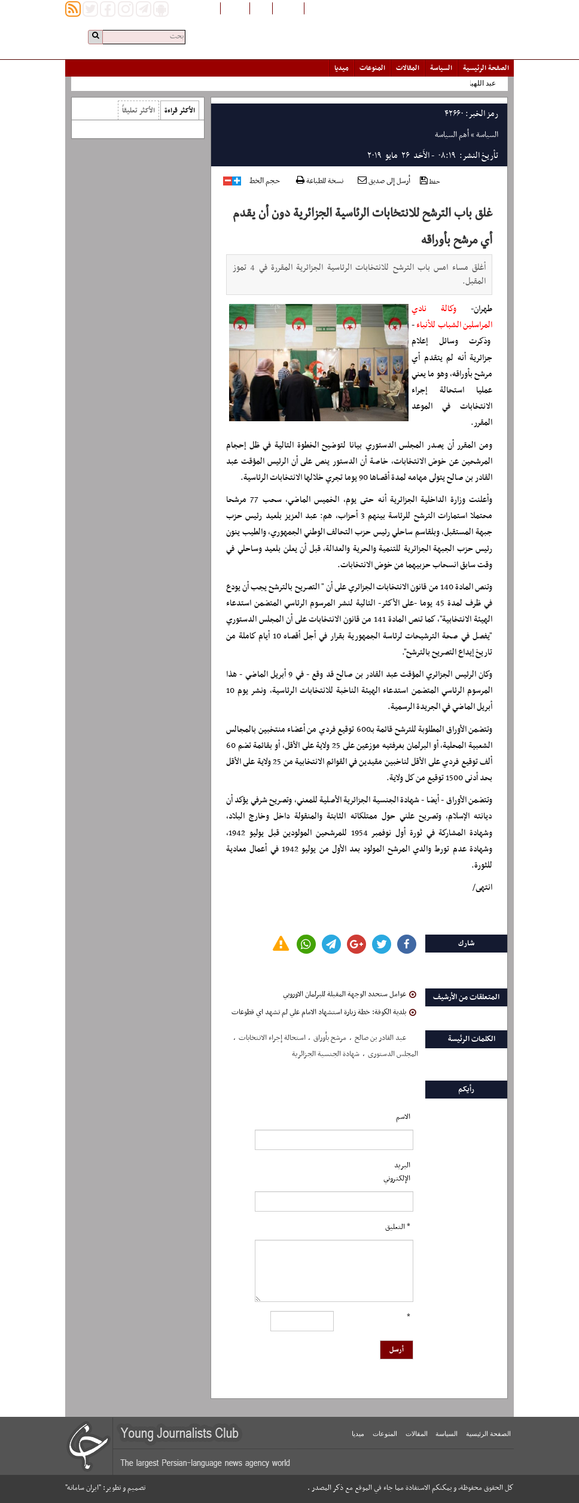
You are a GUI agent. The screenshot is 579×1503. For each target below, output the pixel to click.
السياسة (441, 68)
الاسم (403, 1117)
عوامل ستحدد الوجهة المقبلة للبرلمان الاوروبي (349, 994)
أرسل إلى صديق (384, 181)
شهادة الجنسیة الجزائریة (325, 1054)
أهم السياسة (452, 135)
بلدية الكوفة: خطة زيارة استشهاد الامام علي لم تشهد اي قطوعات (323, 1012)
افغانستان (288, 7)
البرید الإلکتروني (396, 1172)
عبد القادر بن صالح (380, 1038)
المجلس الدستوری (393, 1054)
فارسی (261, 7)
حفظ (430, 181)
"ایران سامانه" (83, 1488)
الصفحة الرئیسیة (486, 68)
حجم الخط (264, 181)
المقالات (407, 68)
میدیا (341, 68)
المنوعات (372, 68)
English (235, 7)
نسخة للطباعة (319, 181)
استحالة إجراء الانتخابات (272, 1038)
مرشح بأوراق (329, 1038)
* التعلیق (397, 1227)
